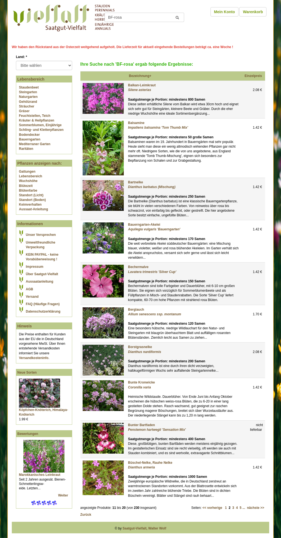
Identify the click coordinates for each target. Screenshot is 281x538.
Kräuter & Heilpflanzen (36, 120)
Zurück (85, 515)
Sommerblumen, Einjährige (40, 125)
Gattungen (27, 171)
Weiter (63, 495)
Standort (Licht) (31, 195)
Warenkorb (253, 12)
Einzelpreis (253, 76)
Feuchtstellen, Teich (34, 116)
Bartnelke (135, 182)
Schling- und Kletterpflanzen (41, 130)
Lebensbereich (30, 176)
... (243, 508)
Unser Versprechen (41, 235)
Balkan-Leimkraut (142, 85)
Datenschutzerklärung (43, 311)
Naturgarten (28, 97)
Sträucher (26, 106)
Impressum (34, 267)
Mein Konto (224, 12)
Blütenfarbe (28, 190)
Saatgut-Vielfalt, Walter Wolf (144, 528)
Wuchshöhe (28, 181)
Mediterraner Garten (34, 144)
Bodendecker (29, 135)
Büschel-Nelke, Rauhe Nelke (150, 463)
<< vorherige (212, 508)
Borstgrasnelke (140, 347)
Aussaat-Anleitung (33, 209)
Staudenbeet (29, 87)
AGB (29, 289)
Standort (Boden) (32, 200)
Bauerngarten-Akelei (144, 225)
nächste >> (255, 508)
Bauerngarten (29, 139)
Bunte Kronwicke (141, 382)
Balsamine (136, 123)
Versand (32, 297)
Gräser (24, 111)
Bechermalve (138, 267)
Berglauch (136, 309)
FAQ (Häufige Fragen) (43, 304)
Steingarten (28, 92)
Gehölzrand (28, 102)
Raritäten (26, 149)
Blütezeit (26, 186)
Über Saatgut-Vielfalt (42, 274)
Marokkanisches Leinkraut (39, 475)
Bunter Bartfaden (141, 425)
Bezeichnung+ (140, 76)
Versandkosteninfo (33, 358)
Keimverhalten (30, 204)
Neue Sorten (27, 372)
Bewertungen (27, 434)
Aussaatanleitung (39, 281)
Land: (21, 57)
